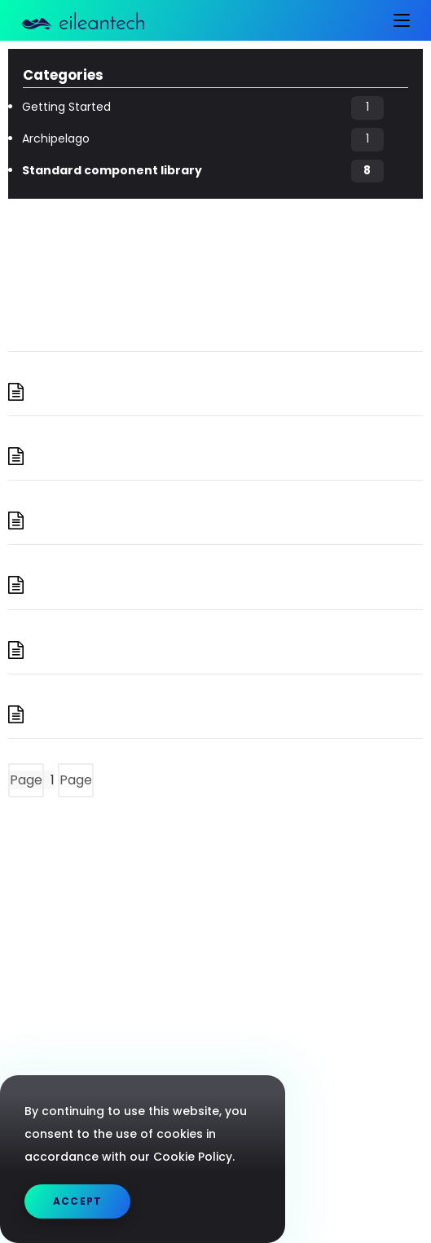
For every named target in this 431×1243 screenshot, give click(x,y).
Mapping (89, 520)
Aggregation (106, 392)
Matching (93, 650)
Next (125, 780)
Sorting (81, 714)
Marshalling (102, 585)
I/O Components (126, 456)
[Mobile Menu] (395, 20)
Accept (77, 1201)
